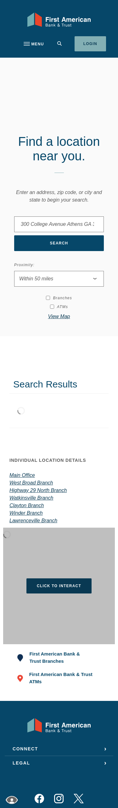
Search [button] (59, 243)
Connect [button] (25, 748)
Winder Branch (26, 513)
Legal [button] (21, 762)
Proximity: (24, 265)
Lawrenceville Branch (33, 520)
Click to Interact (59, 586)
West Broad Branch (31, 482)
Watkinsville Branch (31, 498)
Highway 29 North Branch (38, 490)
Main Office (22, 475)
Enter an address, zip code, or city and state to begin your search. (59, 196)
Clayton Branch (26, 505)
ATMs (59, 307)
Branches (59, 298)
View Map (59, 316)
